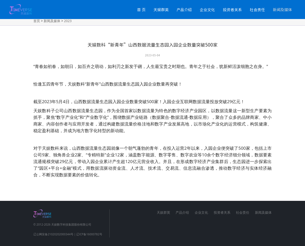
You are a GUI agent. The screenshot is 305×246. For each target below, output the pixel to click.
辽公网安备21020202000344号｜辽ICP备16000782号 (67, 234)
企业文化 (207, 9)
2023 (68, 21)
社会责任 (257, 9)
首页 (36, 21)
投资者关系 (232, 9)
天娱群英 (161, 9)
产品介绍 (184, 9)
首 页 (141, 9)
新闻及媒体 (282, 9)
